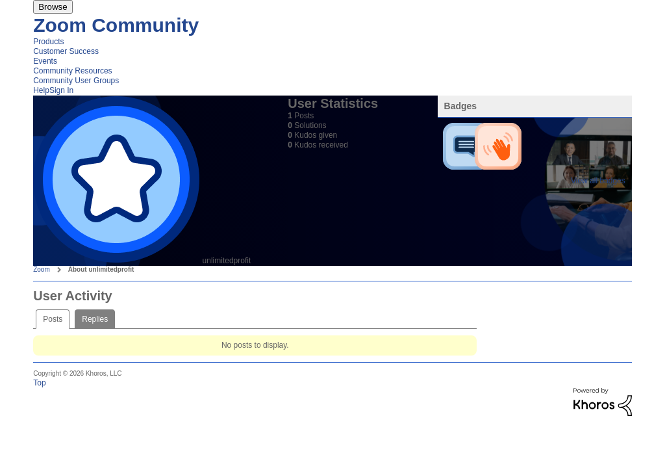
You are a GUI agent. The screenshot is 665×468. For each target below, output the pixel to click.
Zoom (41, 269)
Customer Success (66, 51)
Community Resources (72, 70)
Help (41, 90)
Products (48, 41)
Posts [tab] (52, 319)
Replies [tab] (95, 319)
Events (45, 61)
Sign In (61, 90)
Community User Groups (76, 80)
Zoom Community (116, 25)
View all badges (598, 180)
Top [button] (39, 382)
